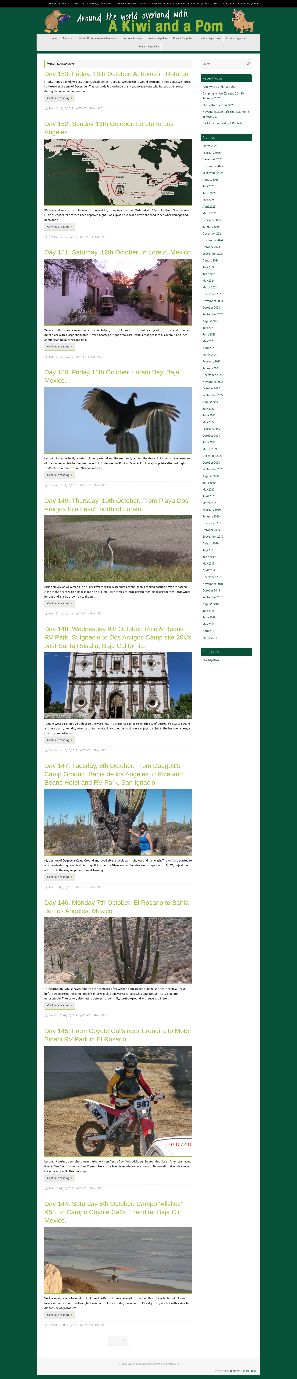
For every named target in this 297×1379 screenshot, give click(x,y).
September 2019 (212, 537)
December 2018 (212, 577)
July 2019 (208, 550)
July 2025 (208, 186)
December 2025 (212, 159)
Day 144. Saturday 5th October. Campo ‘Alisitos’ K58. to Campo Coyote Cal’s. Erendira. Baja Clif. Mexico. (113, 1212)
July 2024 (208, 267)
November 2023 (212, 301)
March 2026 (209, 146)
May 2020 (208, 489)
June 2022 (209, 415)
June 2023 (209, 334)
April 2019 (208, 570)
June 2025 (209, 193)
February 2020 (211, 510)
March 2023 (209, 355)
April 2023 (208, 348)
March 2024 (209, 287)
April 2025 (208, 207)
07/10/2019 (70, 1015)
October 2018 (211, 590)
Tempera (235, 1371)
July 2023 (208, 328)
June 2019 (209, 557)
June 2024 (209, 274)
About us (64, 3)
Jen (50, 108)
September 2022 (212, 395)
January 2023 (211, 368)
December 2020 (212, 456)
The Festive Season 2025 (218, 105)
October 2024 (211, 247)
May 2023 (208, 341)
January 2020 (211, 516)
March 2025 (209, 213)
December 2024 (212, 233)
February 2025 (211, 220)
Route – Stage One (150, 3)
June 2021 (209, 442)
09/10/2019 (66, 887)
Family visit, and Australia (218, 87)
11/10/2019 (70, 485)
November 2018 (212, 584)
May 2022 (208, 422)
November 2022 (212, 382)
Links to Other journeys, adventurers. (93, 3)
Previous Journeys (127, 3)
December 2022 (212, 375)
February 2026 (211, 153)
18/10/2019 (66, 108)
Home (52, 3)
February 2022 (211, 429)
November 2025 (212, 166)
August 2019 (210, 543)
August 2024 (210, 260)
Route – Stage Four (224, 3)
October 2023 (211, 308)
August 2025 (210, 180)
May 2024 (208, 281)
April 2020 (208, 496)
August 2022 (210, 402)
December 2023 (212, 294)
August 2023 (210, 321)
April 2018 (208, 631)
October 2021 (211, 436)
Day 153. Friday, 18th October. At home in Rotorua (116, 73)
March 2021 (209, 449)
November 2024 (212, 240)
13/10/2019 (70, 237)
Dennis (52, 237)
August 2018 (210, 604)
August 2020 (210, 476)
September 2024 (212, 254)
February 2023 (211, 361)
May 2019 (208, 563)
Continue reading (60, 98)
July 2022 (208, 409)
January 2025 (211, 227)
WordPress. (249, 1371)
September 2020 (212, 469)
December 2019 (212, 523)
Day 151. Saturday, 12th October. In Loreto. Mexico (117, 252)
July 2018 (208, 611)
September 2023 (212, 314)
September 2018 (212, 597)
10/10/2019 (70, 750)
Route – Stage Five (248, 3)
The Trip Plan (87, 108)
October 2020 (211, 463)
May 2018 (208, 624)
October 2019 (211, 530)
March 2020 (209, 503)
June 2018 (209, 617)
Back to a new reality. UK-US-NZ (222, 123)
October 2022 (211, 388)
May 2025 (208, 200)
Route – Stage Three (199, 3)
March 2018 (209, 638)
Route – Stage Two (174, 3)
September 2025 (212, 173)
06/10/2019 (70, 1325)
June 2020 (209, 483)
